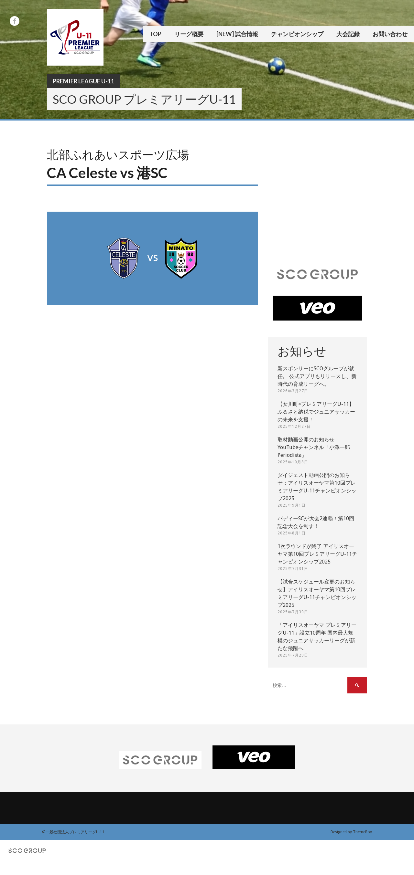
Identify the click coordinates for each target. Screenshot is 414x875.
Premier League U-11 (83, 81)
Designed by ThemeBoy (351, 832)
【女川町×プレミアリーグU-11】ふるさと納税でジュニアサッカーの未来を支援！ (316, 412)
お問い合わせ (390, 33)
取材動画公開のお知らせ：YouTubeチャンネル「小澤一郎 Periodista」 (314, 447)
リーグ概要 (188, 33)
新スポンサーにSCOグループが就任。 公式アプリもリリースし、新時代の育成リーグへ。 (317, 376)
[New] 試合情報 (237, 33)
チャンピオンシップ (297, 33)
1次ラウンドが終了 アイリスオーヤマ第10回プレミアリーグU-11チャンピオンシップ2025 (317, 554)
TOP (155, 33)
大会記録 (348, 33)
